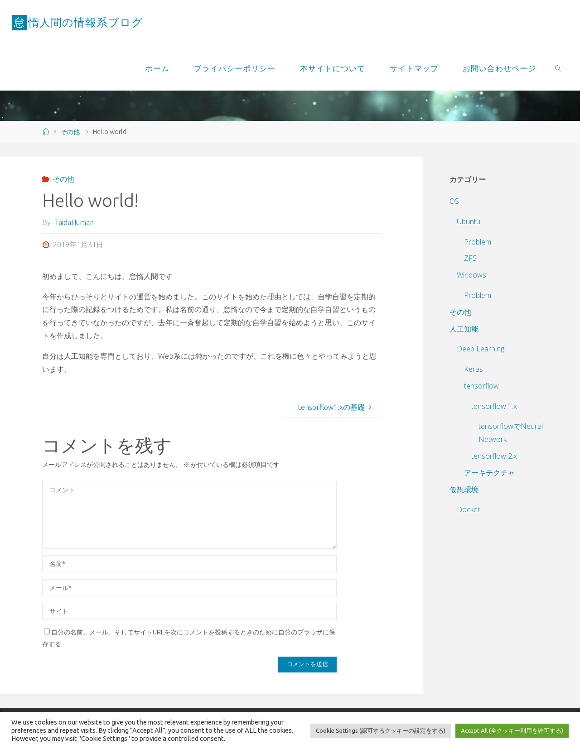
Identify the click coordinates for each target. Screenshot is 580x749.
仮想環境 (464, 490)
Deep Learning (480, 349)
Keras (473, 369)
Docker (468, 509)
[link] (558, 68)
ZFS (470, 258)
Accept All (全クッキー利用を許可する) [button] (512, 730)
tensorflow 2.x (494, 456)
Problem (477, 242)
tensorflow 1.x (494, 406)
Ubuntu (468, 221)
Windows (471, 275)
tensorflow (481, 386)
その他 (70, 131)
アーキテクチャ (489, 473)
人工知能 (464, 329)
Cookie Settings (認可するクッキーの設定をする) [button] (380, 730)
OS (454, 201)
